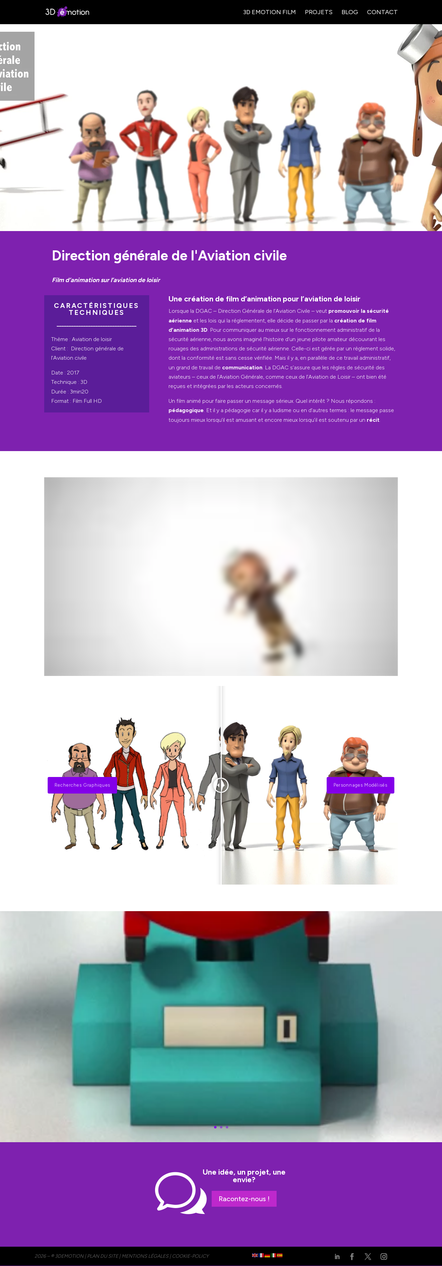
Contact (382, 13)
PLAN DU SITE (102, 1256)
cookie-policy (190, 1256)
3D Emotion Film (269, 13)
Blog (350, 13)
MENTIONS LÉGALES (145, 1256)
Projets (319, 13)
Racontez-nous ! (244, 1199)
